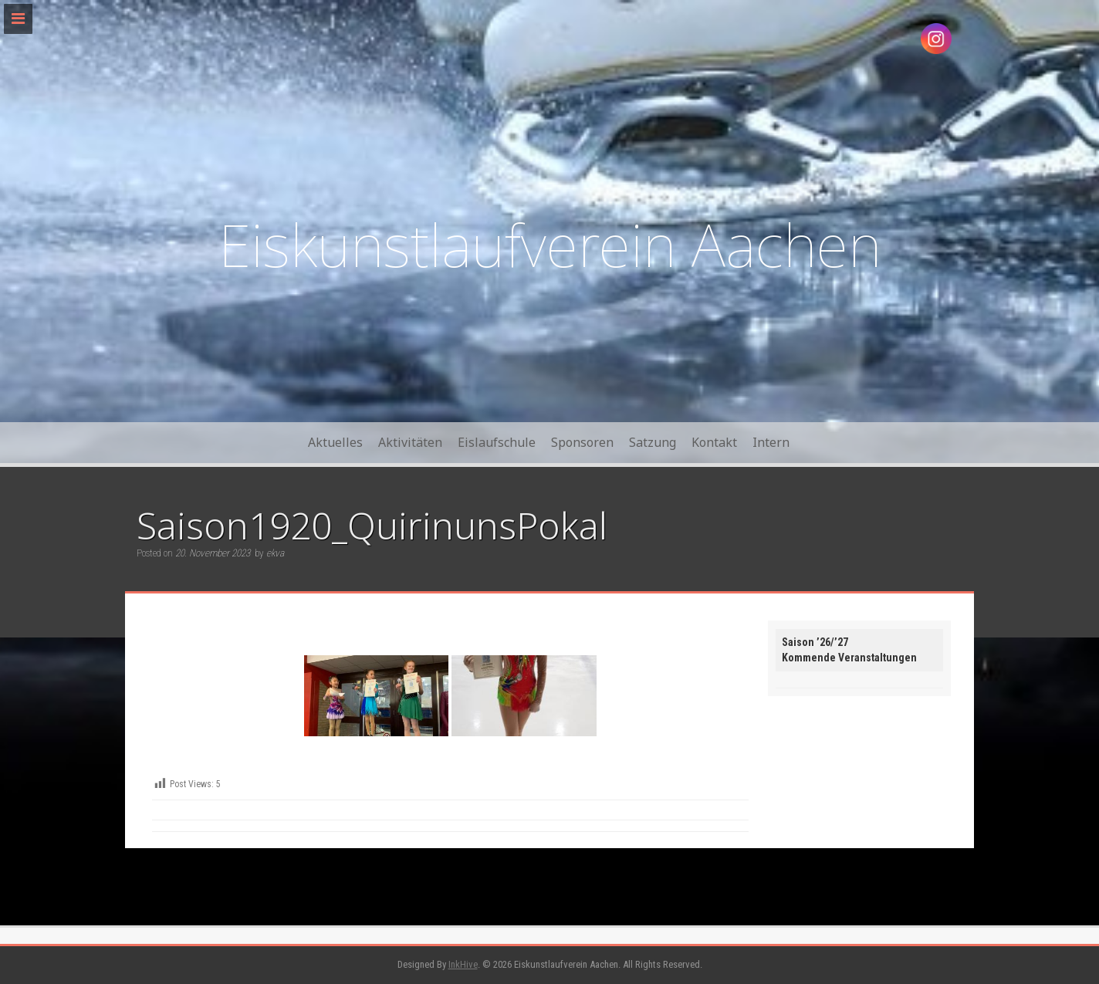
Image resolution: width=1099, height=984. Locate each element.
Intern (771, 442)
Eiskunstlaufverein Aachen (549, 244)
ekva (275, 553)
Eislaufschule (497, 442)
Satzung (652, 442)
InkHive (463, 964)
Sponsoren (582, 442)
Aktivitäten (410, 442)
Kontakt (714, 442)
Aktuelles (335, 442)
